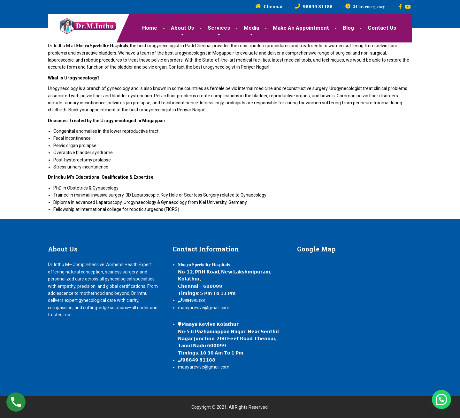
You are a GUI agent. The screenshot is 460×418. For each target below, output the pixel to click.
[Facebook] (400, 6)
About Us (182, 28)
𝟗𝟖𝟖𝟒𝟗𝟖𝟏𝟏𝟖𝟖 (193, 300)
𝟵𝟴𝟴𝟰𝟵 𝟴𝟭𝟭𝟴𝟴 (198, 359)
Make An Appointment (301, 28)
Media (251, 28)
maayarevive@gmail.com (203, 307)
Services (219, 28)
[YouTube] (408, 6)
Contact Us (382, 28)
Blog (348, 28)
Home (149, 28)
